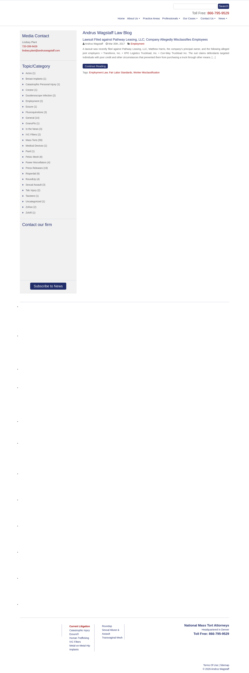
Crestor (30, 90)
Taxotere (30, 195)
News (221, 18)
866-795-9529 (218, 13)
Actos (29, 73)
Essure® (74, 634)
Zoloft (29, 212)
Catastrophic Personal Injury (41, 84)
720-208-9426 (29, 46)
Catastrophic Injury (79, 630)
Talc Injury (31, 190)
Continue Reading (95, 66)
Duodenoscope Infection (39, 95)
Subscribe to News (48, 286)
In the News (32, 129)
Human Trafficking (79, 638)
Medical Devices (34, 145)
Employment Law (98, 72)
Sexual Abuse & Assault (110, 632)
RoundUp (31, 179)
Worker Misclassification (146, 72)
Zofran (29, 207)
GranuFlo (31, 123)
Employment (137, 43)
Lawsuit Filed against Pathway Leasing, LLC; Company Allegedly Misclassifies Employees (145, 39)
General (30, 117)
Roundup (107, 626)
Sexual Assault (34, 184)
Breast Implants (34, 78)
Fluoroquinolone (34, 112)
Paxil (28, 151)
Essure (29, 106)
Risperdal (31, 173)
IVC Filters (31, 134)
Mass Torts (31, 140)
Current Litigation (79, 626)
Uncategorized (33, 201)
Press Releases (34, 168)
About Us (132, 18)
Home (121, 18)
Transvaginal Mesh (112, 637)
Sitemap (224, 665)
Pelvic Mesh (32, 156)
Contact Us (207, 18)
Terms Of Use (210, 665)
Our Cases (189, 18)
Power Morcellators (36, 162)
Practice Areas (151, 18)
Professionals (170, 18)
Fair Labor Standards (120, 72)
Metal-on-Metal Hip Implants (79, 647)
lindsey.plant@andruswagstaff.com (41, 50)
